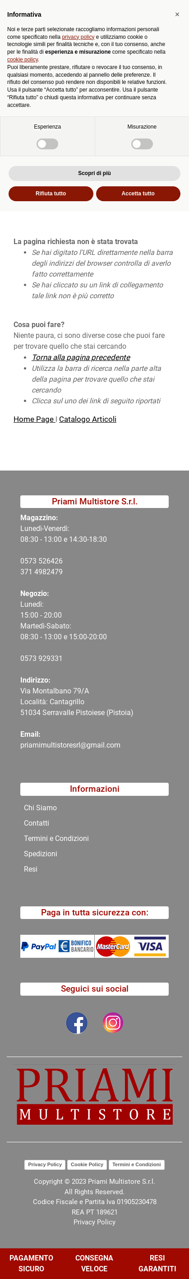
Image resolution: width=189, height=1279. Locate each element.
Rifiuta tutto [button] (51, 1261)
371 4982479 (41, 572)
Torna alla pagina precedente (81, 357)
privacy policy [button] (78, 1105)
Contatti (36, 823)
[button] (71, 55)
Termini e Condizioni (56, 838)
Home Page (34, 419)
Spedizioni (40, 854)
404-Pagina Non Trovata (84, 74)
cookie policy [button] (22, 1127)
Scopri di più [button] (94, 1241)
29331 (52, 658)
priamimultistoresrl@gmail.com (70, 745)
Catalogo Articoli (87, 419)
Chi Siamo (40, 807)
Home (23, 74)
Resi (30, 869)
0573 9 (31, 658)
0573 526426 (41, 561)
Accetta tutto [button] (138, 1261)
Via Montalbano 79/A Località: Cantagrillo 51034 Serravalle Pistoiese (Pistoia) (77, 702)
